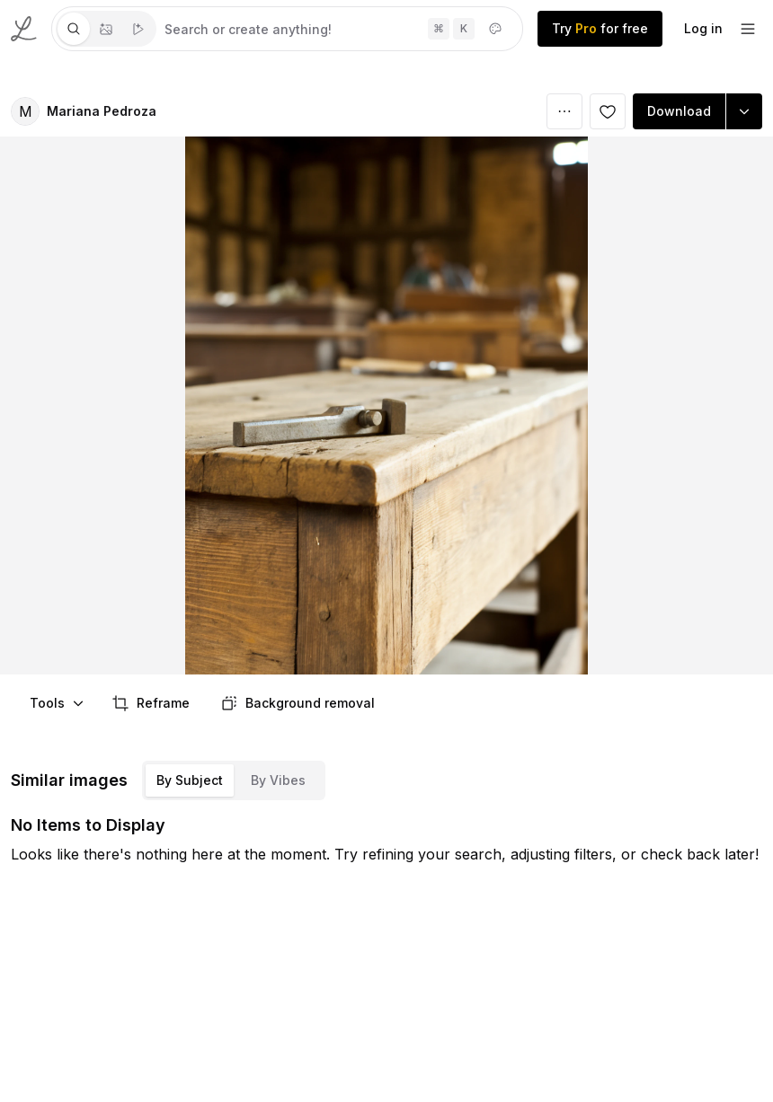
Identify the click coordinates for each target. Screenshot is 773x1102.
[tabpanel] (339, 29)
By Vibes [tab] (278, 780)
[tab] (74, 29)
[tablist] (106, 29)
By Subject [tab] (189, 780)
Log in (703, 28)
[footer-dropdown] (748, 29)
